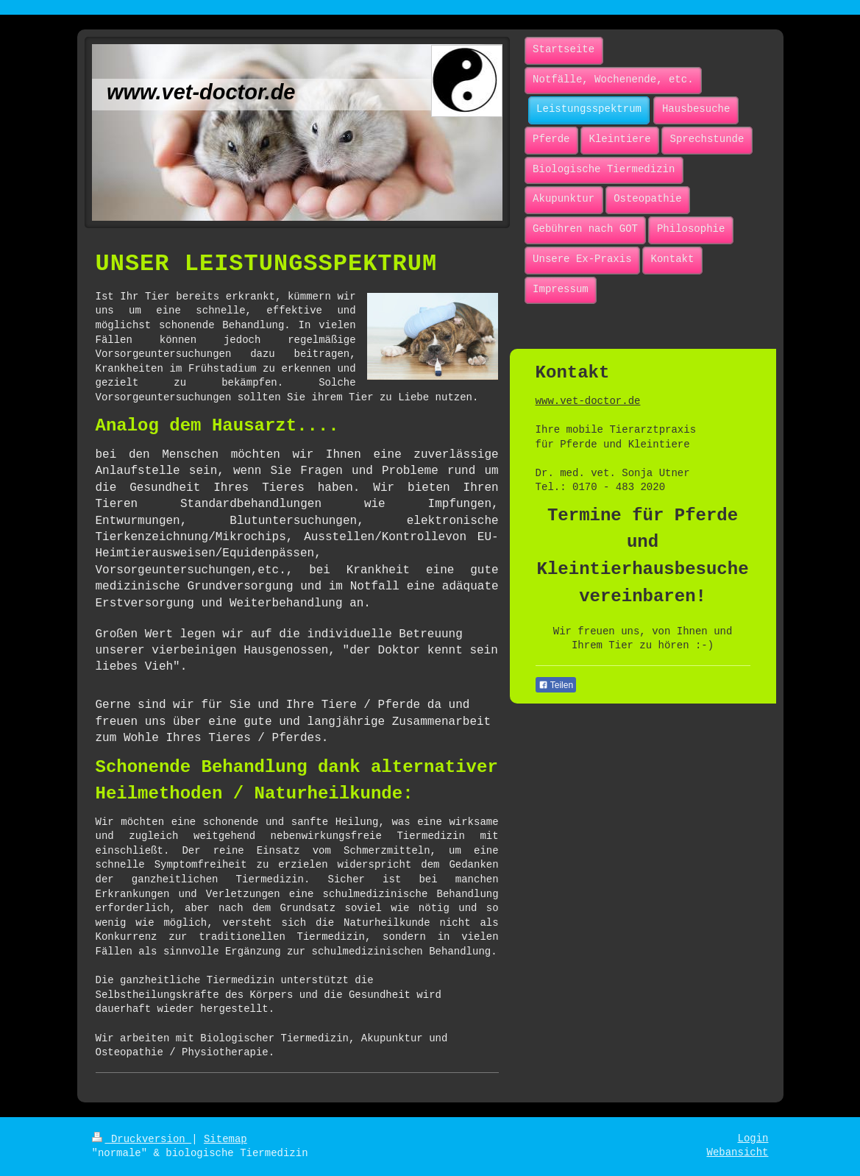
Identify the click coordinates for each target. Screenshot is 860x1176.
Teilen (556, 685)
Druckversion (142, 1139)
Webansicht (737, 1152)
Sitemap (225, 1139)
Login (752, 1138)
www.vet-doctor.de (588, 401)
